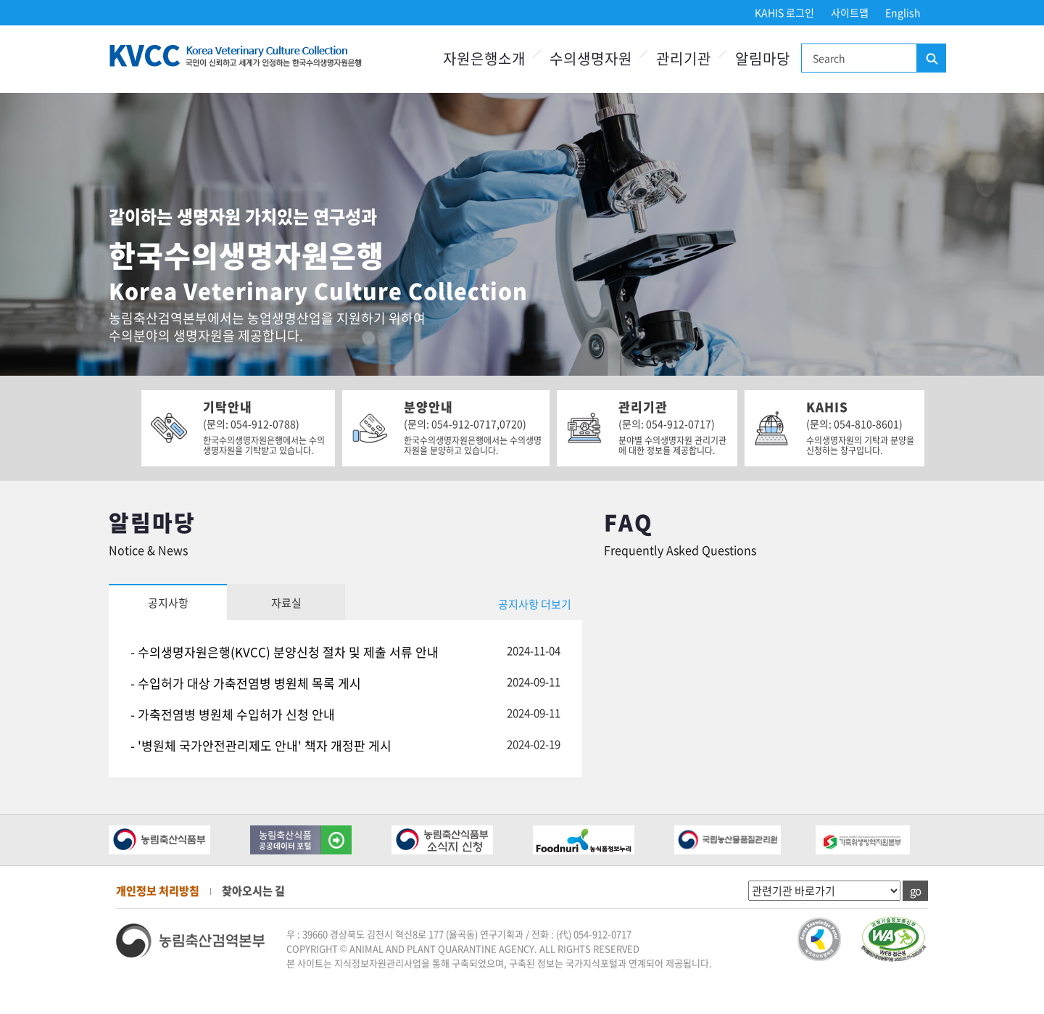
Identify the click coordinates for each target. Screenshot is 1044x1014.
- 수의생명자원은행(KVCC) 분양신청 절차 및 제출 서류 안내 (284, 652)
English (903, 12)
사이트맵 (850, 12)
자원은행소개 (484, 58)
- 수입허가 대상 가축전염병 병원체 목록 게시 (245, 683)
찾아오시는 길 (253, 891)
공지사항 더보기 (534, 604)
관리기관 (683, 58)
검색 (930, 58)
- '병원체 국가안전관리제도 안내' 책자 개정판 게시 (261, 745)
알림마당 (762, 58)
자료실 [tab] (286, 603)
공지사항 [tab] (168, 603)
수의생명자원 (591, 58)
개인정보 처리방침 (157, 891)
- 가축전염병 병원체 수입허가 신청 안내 (232, 714)
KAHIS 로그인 (784, 12)
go (915, 891)
